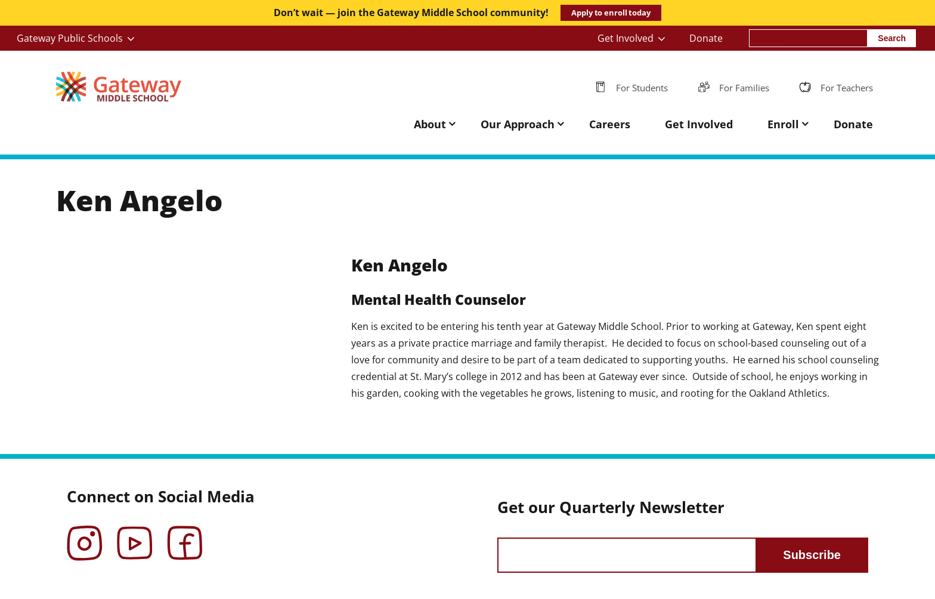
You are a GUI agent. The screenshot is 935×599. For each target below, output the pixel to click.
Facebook (185, 534)
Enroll (783, 124)
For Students (642, 88)
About (430, 124)
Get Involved (625, 38)
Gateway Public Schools (70, 38)
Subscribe (812, 554)
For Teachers (847, 88)
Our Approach (518, 124)
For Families (744, 88)
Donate (706, 38)
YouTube (135, 534)
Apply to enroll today (610, 12)
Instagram (85, 534)
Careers (609, 124)
